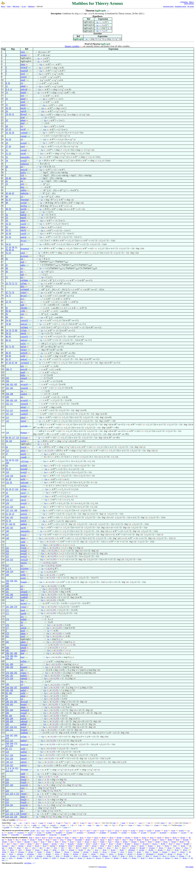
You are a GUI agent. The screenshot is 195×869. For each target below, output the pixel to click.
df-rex (175, 837)
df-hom (164, 852)
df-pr (117, 840)
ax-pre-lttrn (15, 835)
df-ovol (98, 858)
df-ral (167, 837)
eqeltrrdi (24, 353)
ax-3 (47, 830)
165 (7, 594)
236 (11, 814)
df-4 (41, 848)
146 (7, 531)
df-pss (69, 840)
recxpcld (24, 384)
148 (7, 538)
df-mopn (39, 856)
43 (7, 193)
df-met (22, 856)
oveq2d (24, 143)
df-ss (61, 840)
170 (15, 607)
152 (7, 550)
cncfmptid (25, 289)
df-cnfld (66, 856)
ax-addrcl (59, 832)
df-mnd (139, 854)
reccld (23, 129)
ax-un (173, 830)
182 (7, 642)
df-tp (124, 840)
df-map (20, 846)
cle (81, 825)
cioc (139, 825)
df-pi (12, 852)
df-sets (30, 852)
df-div (11, 848)
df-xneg (132, 848)
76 (13, 292)
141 (7, 517)
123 (7, 450)
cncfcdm (24, 426)
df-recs (154, 844)
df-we (64, 842)
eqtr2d (23, 500)
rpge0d (23, 613)
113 (11, 410)
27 (7, 146)
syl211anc (25, 461)
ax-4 (60, 830)
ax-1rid (153, 832)
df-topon (85, 856)
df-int (147, 840)
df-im (104, 850)
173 (7, 746)
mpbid (23, 690)
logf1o (23, 172)
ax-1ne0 (143, 832)
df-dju (117, 846)
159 (11, 571)
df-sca (105, 852)
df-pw (102, 840)
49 (7, 209)
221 (11, 762)
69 (10, 363)
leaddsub (24, 732)
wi (20, 823)
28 (10, 139)
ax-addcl (48, 832)
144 (10, 524)
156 (11, 581)
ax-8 (88, 830)
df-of (87, 844)
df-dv (176, 858)
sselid (23, 356)
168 (7, 743)
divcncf (24, 295)
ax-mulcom (91, 832)
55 (10, 224)
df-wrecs (146, 844)
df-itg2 (134, 858)
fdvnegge (24, 769)
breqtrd (23, 704)
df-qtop (66, 854)
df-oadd (186, 844)
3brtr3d (24, 817)
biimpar (24, 432)
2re (22, 622)
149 (7, 762)
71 (7, 277)
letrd (22, 657)
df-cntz (170, 854)
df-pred (133, 842)
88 (16, 330)
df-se (56, 842)
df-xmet (13, 856)
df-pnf (141, 846)
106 (11, 388)
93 (13, 346)
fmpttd (23, 92)
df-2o (178, 844)
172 (15, 743)
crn (132, 823)
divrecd (24, 114)
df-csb (32, 840)
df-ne (151, 837)
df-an (37, 837)
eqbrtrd (23, 758)
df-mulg (160, 854)
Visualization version (180, 6)
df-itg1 (125, 858)
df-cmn (179, 854)
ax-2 (42, 830)
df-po (35, 842)
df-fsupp (79, 846)
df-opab (185, 840)
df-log (185, 858)
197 (15, 687)
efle (22, 670)
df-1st (111, 844)
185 (7, 650)
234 (7, 805)
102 (11, 384)
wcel (50, 823)
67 (7, 265)
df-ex (81, 837)
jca (22, 302)
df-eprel (27, 842)
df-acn (133, 846)
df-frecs (136, 844)
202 (15, 701)
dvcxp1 (24, 240)
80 (7, 311)
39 (7, 178)
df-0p (159, 858)
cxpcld (23, 224)
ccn (17, 827)
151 (7, 548)
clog (56, 827)
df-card (125, 846)
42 (7, 199)
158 (7, 571)
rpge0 (23, 372)
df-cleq (127, 837)
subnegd (24, 721)
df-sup (94, 846)
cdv (47, 827)
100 (7, 369)
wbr (114, 823)
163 (7, 758)
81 (7, 308)
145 (11, 528)
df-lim (157, 842)
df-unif (155, 852)
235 (11, 805)
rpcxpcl (24, 603)
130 (11, 476)
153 (7, 553)
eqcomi (24, 55)
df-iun (154, 840)
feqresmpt (25, 199)
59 (10, 237)
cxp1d (23, 493)
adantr (23, 120)
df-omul (5, 846)
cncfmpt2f (25, 363)
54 (7, 220)
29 (7, 143)
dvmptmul (25, 248)
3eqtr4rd (24, 510)
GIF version (190, 6)
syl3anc (24, 283)
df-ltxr (167, 846)
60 (10, 250)
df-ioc (170, 848)
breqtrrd (24, 667)
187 (11, 658)
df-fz (3, 850)
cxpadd (23, 457)
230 (7, 791)
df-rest (182, 852)
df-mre (93, 854)
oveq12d (24, 517)
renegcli (24, 378)
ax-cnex (10, 832)
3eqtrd (23, 727)
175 (7, 678)
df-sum (160, 850)
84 (7, 317)
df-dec (100, 848)
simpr (23, 64)
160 (7, 575)
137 (11, 500)
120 (10, 441)
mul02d (24, 752)
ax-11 (109, 830)
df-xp (71, 842)
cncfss (23, 343)
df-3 (33, 848)
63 (10, 253)
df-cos (185, 850)
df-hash (71, 850)
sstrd (22, 571)
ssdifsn (23, 190)
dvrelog (24, 206)
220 (11, 758)
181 (11, 653)
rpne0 (23, 80)
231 (17, 794)
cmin (89, 825)
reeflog (23, 661)
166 (11, 594)
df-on (150, 842)
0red (22, 600)
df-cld (114, 856)
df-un (47, 840)
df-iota (173, 842)
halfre (23, 375)
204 (7, 730)
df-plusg (76, 852)
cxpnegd (24, 132)
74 (7, 295)
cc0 (18, 825)
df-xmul (152, 848)
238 (17, 814)
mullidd (24, 465)
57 (10, 230)
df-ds (147, 852)
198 (11, 690)
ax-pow (157, 830)
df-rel (79, 842)
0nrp (22, 187)
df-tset (130, 852)
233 (7, 799)
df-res (117, 842)
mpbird (23, 675)
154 (7, 559)
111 (11, 404)
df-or (43, 837)
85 (10, 320)
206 (7, 713)
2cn (22, 616)
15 (7, 99)
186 (15, 653)
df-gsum (20, 854)
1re (22, 391)
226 (7, 779)
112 (7, 410)
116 (7, 421)
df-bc (62, 850)
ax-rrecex (174, 832)
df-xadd (142, 848)
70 (10, 283)
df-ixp (37, 846)
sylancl (23, 292)
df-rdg (163, 844)
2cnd (22, 117)
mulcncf (24, 324)
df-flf (54, 858)
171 (7, 610)
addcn (23, 265)
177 (7, 628)
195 (7, 690)
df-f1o (30, 844)
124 (7, 765)
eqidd (23, 542)
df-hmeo (19, 858)
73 (16, 283)
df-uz (108, 848)
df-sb (96, 837)
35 (7, 253)
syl (22, 83)
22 (7, 120)
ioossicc (24, 563)
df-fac (55, 850)
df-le (175, 846)
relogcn (24, 349)
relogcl (23, 407)
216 (11, 746)
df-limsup (131, 850)
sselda (23, 575)
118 (7, 432)
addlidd (24, 724)
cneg (97, 825)
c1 (25, 825)
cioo (130, 825)
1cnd (22, 212)
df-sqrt (113, 850)
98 (16, 363)
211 (15, 727)
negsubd (24, 469)
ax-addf (63, 835)
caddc (35, 825)
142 (11, 517)
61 (10, 244)
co (187, 823)
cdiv (106, 825)
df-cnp (172, 856)
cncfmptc (24, 280)
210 (11, 727)
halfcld (23, 215)
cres (140, 823)
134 (16, 489)
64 (7, 441)
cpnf (54, 825)
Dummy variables (72, 46)
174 (7, 619)
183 (7, 658)
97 (10, 359)
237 (7, 811)
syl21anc (24, 437)
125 (16, 460)
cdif (74, 823)
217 (7, 755)
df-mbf (116, 858)
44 (10, 193)
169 (10, 716)
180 (7, 653)
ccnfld (7, 827)
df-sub (183, 846)
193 (11, 675)
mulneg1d (25, 710)
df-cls (131, 856)
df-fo (22, 844)
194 (11, 678)
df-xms (62, 858)
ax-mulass (113, 832)
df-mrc (102, 854)
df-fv (37, 844)
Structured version (168, 6)
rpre (22, 366)
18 (10, 108)
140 (15, 510)
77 (10, 295)
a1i (22, 126)
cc (4, 825)
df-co (94, 842)
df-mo (104, 837)
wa (33, 823)
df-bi (30, 837)
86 (10, 324)
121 (16, 768)
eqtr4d (23, 153)
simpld (23, 647)
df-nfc (144, 837)
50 (10, 209)
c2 (114, 825)
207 (7, 727)
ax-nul (149, 830)
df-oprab (71, 844)
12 (11, 89)
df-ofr (95, 844)
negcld (23, 217)
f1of (22, 175)
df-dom (52, 846)
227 (7, 785)
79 (10, 302)
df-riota (54, 844)
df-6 (55, 848)
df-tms (80, 858)
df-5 (48, 848)
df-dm (102, 842)
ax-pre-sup (53, 835)
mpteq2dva (25, 157)
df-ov (62, 844)
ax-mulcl (69, 832)
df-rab (10, 840)
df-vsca (113, 852)
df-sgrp (130, 854)
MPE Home (16, 6)
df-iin (162, 840)
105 (15, 384)
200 (7, 701)
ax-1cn (30, 832)
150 (7, 581)
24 (7, 126)
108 (11, 394)
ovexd (23, 578)
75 (10, 292)
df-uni (139, 840)
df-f (8, 844)
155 (11, 559)
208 (7, 721)
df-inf (102, 846)
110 (15, 400)
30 (10, 146)
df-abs (122, 850)
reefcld (23, 628)
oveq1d (24, 556)
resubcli (24, 394)
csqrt (157, 825)
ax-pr (165, 830)
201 (11, 701)
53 (7, 217)
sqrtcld (23, 111)
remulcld (24, 388)
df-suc (165, 842)
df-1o (170, 844)
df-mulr (86, 852)
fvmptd (23, 582)
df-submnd (149, 854)
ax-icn (39, 832)
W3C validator (190, 867)
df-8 (70, 848)
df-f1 (15, 844)
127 (7, 510)
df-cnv (87, 842)
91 (10, 340)
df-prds (48, 854)
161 (15, 581)
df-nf (89, 837)
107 (7, 414)
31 (7, 150)
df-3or (51, 837)
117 (13, 437)
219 (11, 755)
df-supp (127, 844)
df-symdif (78, 840)
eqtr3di (23, 209)
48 (7, 203)
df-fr (49, 842)
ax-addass (102, 832)
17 (7, 105)
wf (149, 823)
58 (10, 233)
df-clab (119, 837)
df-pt (39, 854)
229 (11, 794)
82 (10, 311)
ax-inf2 (181, 830)
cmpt (123, 823)
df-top (76, 856)
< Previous (184, 2)
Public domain (102, 867)
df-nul (88, 840)
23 (7, 129)
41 (7, 181)
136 (7, 496)
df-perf (155, 856)
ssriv (22, 184)
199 (7, 704)
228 (11, 785)
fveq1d (23, 447)
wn (14, 823)
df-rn (110, 842)
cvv (66, 823)
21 (7, 153)
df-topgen (30, 854)
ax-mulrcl (80, 832)
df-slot (39, 852)
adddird (24, 524)
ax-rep (133, 830)
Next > (191, 2)
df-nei (139, 856)
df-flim (45, 858)
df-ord (142, 842)
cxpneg (23, 486)
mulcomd (24, 482)
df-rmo (183, 837)
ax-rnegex (163, 832)
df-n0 (85, 848)
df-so (42, 842)
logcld (23, 108)
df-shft (80, 850)
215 (11, 740)
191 (7, 675)
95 (10, 353)
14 (13, 768)
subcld (23, 230)
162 (7, 583)
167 (11, 597)
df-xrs (57, 854)
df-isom (45, 844)
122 (7, 770)
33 (7, 157)
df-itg (151, 858)
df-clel (136, 837)
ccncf (38, 827)
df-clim (141, 850)
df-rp (124, 848)
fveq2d (23, 548)
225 (7, 794)
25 (10, 129)
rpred (23, 74)
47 (10, 199)
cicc (148, 825)
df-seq (37, 850)
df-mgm (120, 854)
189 (11, 664)
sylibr (23, 311)
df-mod (28, 850)
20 (10, 114)
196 (7, 684)
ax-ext (125, 830)
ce (166, 825)
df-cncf (89, 858)
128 (7, 476)
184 (7, 647)
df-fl (19, 850)
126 (7, 462)
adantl (23, 86)
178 (7, 656)
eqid (22, 262)
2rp (22, 681)
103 (7, 378)
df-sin (177, 850)
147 (7, 535)
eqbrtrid (24, 678)
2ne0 (22, 123)
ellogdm (24, 308)
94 (7, 356)
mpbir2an (24, 193)
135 (7, 500)
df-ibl (142, 858)
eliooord (24, 645)
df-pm (29, 846)
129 (7, 472)
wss (83, 823)
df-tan (4, 852)
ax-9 (94, 830)
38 (13, 247)
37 (7, 247)
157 (7, 565)
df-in (54, 840)
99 (10, 437)
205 (7, 710)
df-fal (74, 837)
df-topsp (95, 856)
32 (10, 153)
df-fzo (12, 850)
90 (7, 336)
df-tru (67, 837)
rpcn (22, 95)
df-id (19, 842)
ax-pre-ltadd (27, 835)
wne (59, 823)
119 (17, 437)
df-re (96, 850)
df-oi (109, 846)
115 (7, 417)
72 (13, 283)
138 (7, 503)
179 (7, 633)
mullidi (23, 619)
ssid (22, 274)
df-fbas (49, 856)
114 (11, 414)
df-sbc (24, 840)
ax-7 (81, 830)
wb (27, 823)
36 (7, 166)
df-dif (40, 840)
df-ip (122, 852)
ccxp (65, 827)
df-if (94, 840)
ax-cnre (183, 832)
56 (7, 250)
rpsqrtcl (24, 77)
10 (9, 83)
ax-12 (117, 830)
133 (7, 507)
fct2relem (24, 568)
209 (11, 721)
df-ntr (123, 856)
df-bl (30, 856)
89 (7, 340)
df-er (13, 846)
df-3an (59, 837)
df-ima (125, 842)
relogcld (24, 67)
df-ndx (48, 852)
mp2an (23, 346)
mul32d (24, 514)
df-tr (12, 842)
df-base (57, 852)
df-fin (70, 846)
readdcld (24, 414)
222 (11, 765)
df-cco (174, 852)
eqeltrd (23, 441)
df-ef (168, 850)
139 (11, 507)
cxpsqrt (24, 136)
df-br (177, 840)
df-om (103, 844)
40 (10, 178)
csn (90, 823)
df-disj (170, 840)
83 (7, 314)
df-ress (66, 852)
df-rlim (151, 850)
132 (7, 482)
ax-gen (53, 830)
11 (7, 86)
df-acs (111, 854)
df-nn (19, 848)
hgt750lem (27, 863)
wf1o (162, 823)
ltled (22, 653)
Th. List (24, 6)
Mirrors (3, 6)
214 (7, 738)
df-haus (181, 856)
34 (7, 160)
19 (7, 114)
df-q (116, 848)
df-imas (75, 854)
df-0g (11, 854)
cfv (170, 823)
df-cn (164, 856)
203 (11, 704)
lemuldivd (25, 687)
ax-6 (74, 830)
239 (15, 817)
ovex (22, 788)
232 (11, 817)
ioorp (23, 52)
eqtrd (23, 146)
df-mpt (4, 842)
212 (11, 730)
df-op (131, 840)
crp (122, 825)
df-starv (95, 852)
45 (13, 193)
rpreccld (24, 169)
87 (13, 363)
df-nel (159, 837)
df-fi (86, 846)
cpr (96, 823)
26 (13, 132)
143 (7, 528)
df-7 (62, 848)
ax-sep (141, 830)
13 (7, 92)
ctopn (180, 825)
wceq (41, 823)
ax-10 (102, 830)
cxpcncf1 (24, 320)
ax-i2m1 (134, 832)
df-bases (105, 856)
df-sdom (61, 846)
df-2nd (119, 844)
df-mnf (150, 846)
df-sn (110, 840)
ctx (26, 827)
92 (7, 359)
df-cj (89, 850)
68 (7, 268)
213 (7, 740)
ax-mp (23, 178)
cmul (44, 825)
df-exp (46, 850)
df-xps (85, 854)
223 (11, 770)
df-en (44, 846)
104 (7, 381)
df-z (92, 848)
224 (7, 817)
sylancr (23, 673)
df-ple (139, 852)
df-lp (147, 856)
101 (7, 388)
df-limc (167, 858)
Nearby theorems (189, 3)
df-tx (10, 858)
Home (9, 6)
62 (13, 250)
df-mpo (79, 844)
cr (11, 825)
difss (22, 286)
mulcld (23, 237)
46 (7, 196)
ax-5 (67, 830)
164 (7, 597)
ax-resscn (24, 256)
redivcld (24, 89)
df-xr (158, 846)
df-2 (26, 848)
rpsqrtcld (24, 71)
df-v (17, 840)
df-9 (77, 848)
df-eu (111, 837)
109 (7, 397)
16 (7, 108)
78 (7, 324)
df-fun (182, 842)
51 (16, 247)
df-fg (57, 856)
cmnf (63, 825)
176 (7, 625)
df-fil (28, 858)
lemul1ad (24, 744)
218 (7, 752)
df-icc (186, 848)
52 (7, 215)
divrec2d (24, 701)
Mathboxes (31, 6)
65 (7, 259)
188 (7, 667)
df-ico (178, 848)
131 (11, 510)
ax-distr (124, 832)
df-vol (107, 858)
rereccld (24, 369)
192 (15, 673)
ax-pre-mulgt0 (40, 835)
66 (7, 437)
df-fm (37, 858)
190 (11, 667)
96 (10, 356)
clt (72, 825)
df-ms (71, 858)
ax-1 (22, 299)
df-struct (21, 852)
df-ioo (161, 848)
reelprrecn (25, 164)
